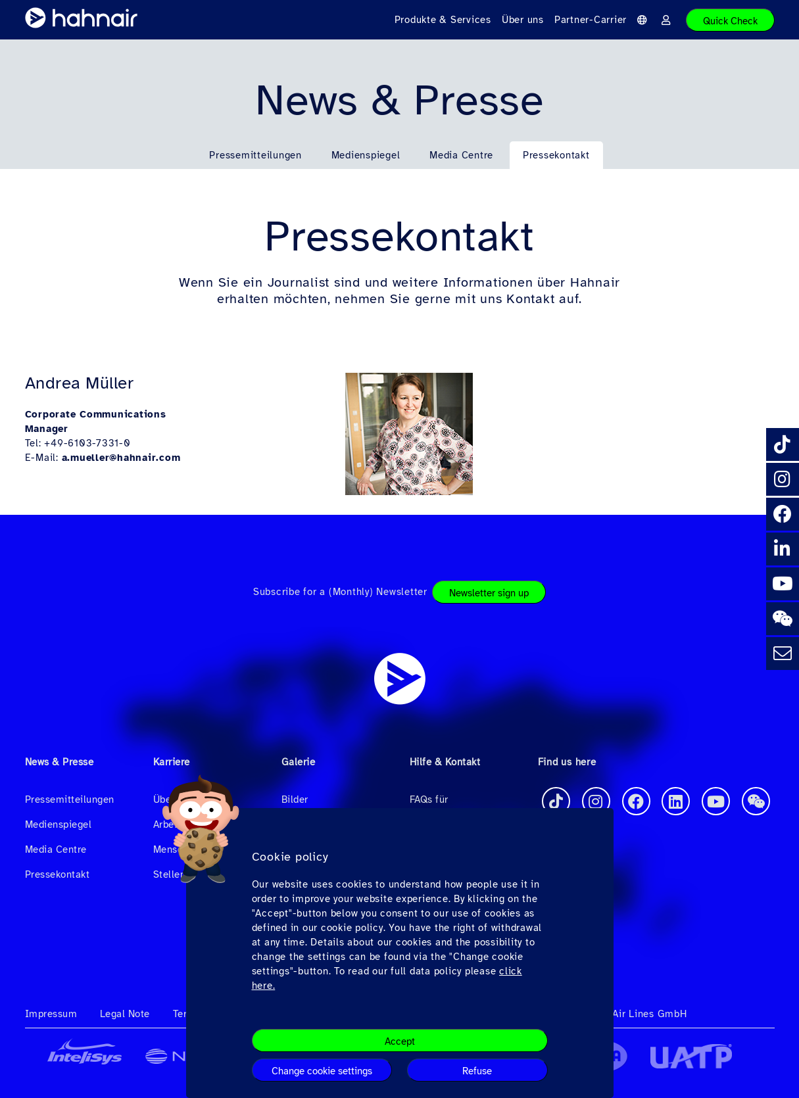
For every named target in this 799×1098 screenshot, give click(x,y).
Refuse (477, 1071)
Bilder (294, 799)
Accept (400, 1041)
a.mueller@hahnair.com (121, 458)
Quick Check (730, 21)
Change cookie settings (322, 1071)
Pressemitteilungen (255, 155)
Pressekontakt (556, 155)
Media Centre (461, 155)
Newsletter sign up (489, 593)
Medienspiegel (365, 155)
